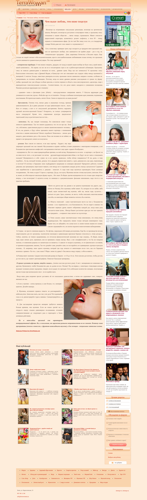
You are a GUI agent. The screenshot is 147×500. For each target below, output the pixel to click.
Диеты (112, 470)
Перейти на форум (117, 444)
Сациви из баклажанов (115, 400)
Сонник (110, 453)
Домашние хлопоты (79, 482)
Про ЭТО (68, 9)
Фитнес (24, 474)
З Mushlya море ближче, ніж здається (84, 389)
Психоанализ (25, 482)
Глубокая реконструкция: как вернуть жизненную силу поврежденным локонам (117, 304)
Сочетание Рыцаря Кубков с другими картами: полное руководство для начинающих (117, 269)
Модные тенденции (64, 474)
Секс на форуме (47, 13)
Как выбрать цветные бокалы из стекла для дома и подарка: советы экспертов (117, 236)
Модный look (88, 474)
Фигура (42, 9)
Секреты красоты (71, 470)
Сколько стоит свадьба (115, 418)
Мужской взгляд (92, 9)
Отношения (58, 9)
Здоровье (25, 9)
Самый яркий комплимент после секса (117, 423)
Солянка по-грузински (115, 404)
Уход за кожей (84, 470)
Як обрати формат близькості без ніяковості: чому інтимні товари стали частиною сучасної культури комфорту (87, 371)
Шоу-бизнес (92, 478)
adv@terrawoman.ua (23, 496)
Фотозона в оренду (117, 372)
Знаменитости (55, 478)
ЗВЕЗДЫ (81, 9)
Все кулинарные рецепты (117, 411)
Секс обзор (33, 13)
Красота (34, 9)
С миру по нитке (64, 482)
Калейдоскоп (43, 478)
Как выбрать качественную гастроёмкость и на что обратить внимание (117, 99)
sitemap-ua (126, 490)
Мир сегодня (104, 482)
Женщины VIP (68, 478)
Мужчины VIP (81, 478)
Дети (74, 9)
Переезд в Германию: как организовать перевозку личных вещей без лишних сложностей (118, 339)
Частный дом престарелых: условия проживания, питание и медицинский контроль (117, 168)
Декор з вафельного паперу (37, 369)
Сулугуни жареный (114, 407)
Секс (24, 18)
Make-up (95, 470)
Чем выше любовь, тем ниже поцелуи (38, 18)
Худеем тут (122, 470)
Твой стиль (77, 474)
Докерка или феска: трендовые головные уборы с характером (117, 133)
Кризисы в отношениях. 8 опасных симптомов (118, 435)
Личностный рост (38, 482)
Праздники (92, 482)
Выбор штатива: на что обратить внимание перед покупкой (117, 63)
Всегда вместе (112, 474)
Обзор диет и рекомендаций (38, 474)
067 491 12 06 (21, 493)
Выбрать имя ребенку (114, 457)
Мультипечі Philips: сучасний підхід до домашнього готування (85, 429)
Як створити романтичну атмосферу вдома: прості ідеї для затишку (42, 409)
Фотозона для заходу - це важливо (39, 349)
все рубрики (118, 462)
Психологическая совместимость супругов (118, 429)
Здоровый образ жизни (46, 470)
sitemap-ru (119, 490)
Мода (49, 9)
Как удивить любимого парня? (117, 440)
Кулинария (71, 5)
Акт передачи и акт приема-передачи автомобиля (117, 202)
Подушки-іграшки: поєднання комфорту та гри (87, 349)
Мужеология (117, 9)
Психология (105, 9)
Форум (58, 5)
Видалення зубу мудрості (37, 389)
